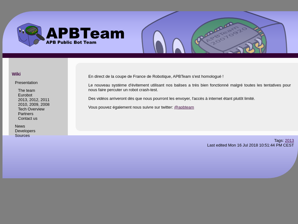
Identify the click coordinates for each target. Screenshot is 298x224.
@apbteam (184, 107)
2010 (22, 104)
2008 (44, 104)
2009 (33, 104)
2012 (33, 99)
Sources (22, 135)
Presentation (26, 82)
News (20, 126)
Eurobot (25, 95)
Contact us (27, 118)
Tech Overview (31, 109)
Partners (25, 113)
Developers (25, 130)
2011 (44, 99)
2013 (22, 99)
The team (26, 90)
